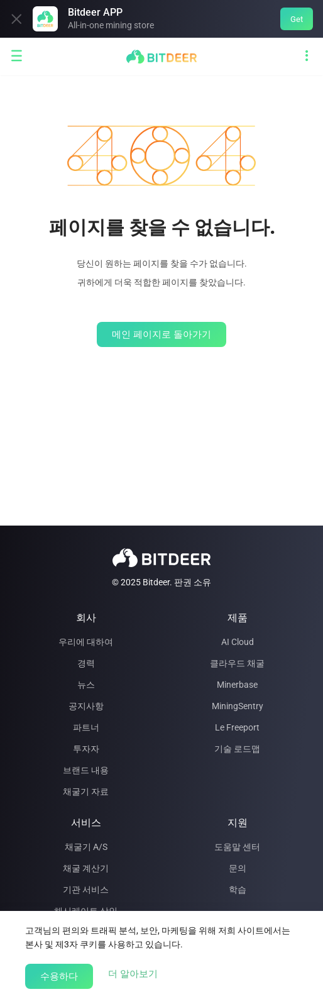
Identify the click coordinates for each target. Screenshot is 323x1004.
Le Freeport (237, 727)
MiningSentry (237, 706)
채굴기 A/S (86, 847)
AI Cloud (237, 642)
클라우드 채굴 (237, 663)
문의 (237, 868)
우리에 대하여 (85, 642)
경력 (86, 663)
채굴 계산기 (86, 868)
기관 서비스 (86, 890)
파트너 (86, 727)
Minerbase (237, 685)
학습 (237, 890)
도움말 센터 (237, 847)
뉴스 (86, 685)
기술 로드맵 (237, 749)
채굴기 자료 (86, 791)
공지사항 (86, 706)
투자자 (86, 749)
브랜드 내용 (86, 770)
